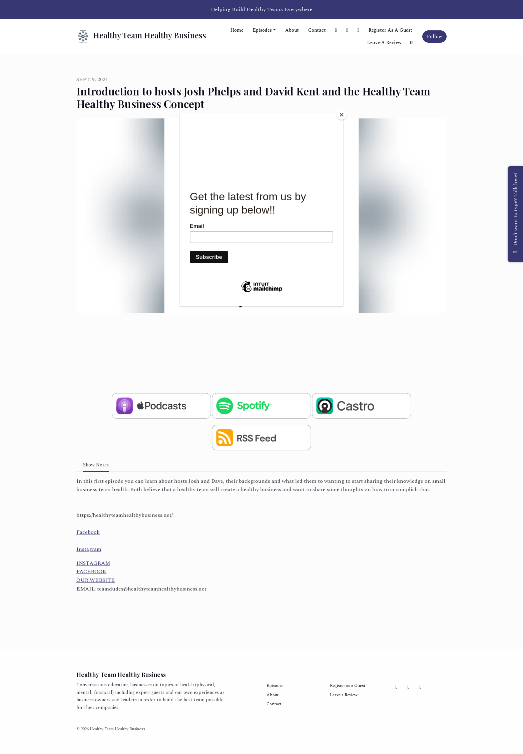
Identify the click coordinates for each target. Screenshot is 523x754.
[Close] (342, 115)
